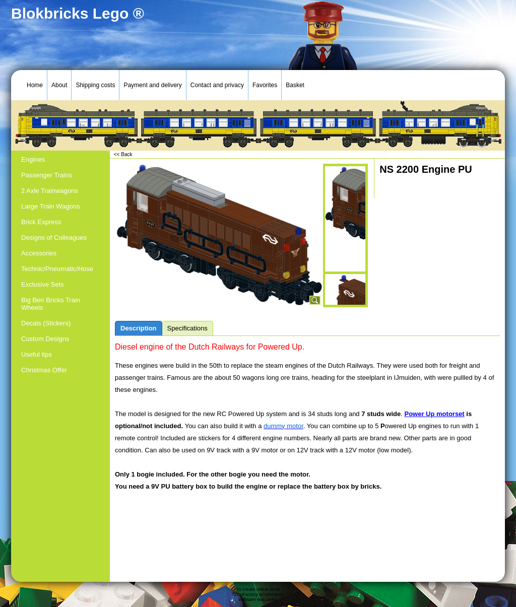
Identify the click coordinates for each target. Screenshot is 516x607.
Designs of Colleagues (54, 237)
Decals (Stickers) (46, 323)
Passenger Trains (46, 175)
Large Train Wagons (50, 206)
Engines (33, 159)
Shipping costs (95, 85)
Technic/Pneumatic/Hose (57, 269)
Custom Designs (45, 339)
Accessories (38, 253)
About (59, 85)
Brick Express (41, 222)
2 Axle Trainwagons (49, 190)
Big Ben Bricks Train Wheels (50, 303)
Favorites (264, 85)
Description (138, 328)
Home (35, 85)
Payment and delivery (152, 85)
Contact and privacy (217, 85)
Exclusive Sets (42, 284)
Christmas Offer (44, 370)
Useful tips (36, 354)
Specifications (187, 328)
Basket (295, 85)
